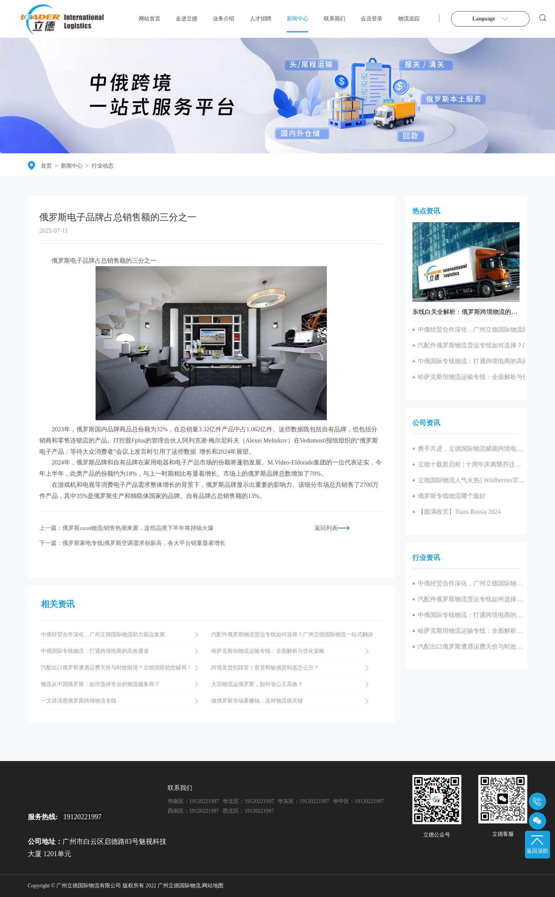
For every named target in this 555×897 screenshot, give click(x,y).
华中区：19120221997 (358, 801)
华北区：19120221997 (248, 801)
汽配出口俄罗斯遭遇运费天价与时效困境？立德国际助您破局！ (471, 646)
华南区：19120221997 (193, 801)
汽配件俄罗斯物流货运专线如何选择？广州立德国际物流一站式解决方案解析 (471, 599)
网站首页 (149, 19)
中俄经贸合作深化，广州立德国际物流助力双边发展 (471, 583)
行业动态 (102, 166)
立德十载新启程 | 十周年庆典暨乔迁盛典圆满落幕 (471, 464)
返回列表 (326, 528)
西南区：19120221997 (193, 811)
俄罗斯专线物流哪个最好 (452, 496)
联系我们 (334, 19)
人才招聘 (260, 19)
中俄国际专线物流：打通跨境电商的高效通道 (471, 615)
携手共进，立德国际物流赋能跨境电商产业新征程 (471, 448)
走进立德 (186, 19)
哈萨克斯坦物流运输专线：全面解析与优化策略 (471, 630)
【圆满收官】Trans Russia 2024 (459, 511)
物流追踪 (409, 19)
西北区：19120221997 (248, 811)
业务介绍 (223, 19)
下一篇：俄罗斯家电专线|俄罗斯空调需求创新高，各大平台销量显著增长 (132, 543)
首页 (46, 166)
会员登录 (371, 19)
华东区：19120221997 (303, 801)
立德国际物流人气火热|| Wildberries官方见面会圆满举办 (471, 480)
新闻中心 (297, 19)
